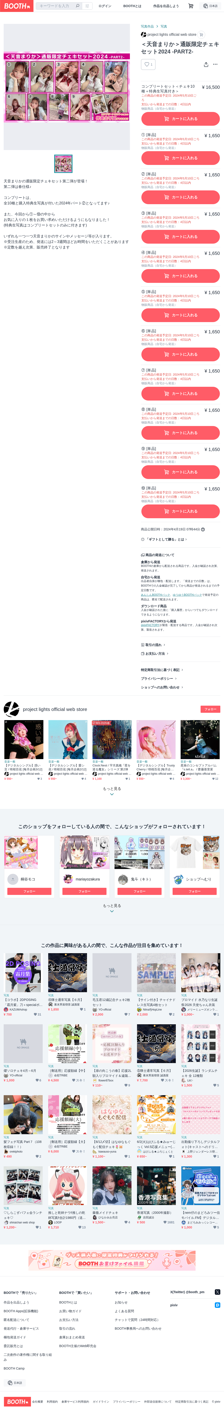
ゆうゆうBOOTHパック (187, 594)
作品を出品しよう (166, 6)
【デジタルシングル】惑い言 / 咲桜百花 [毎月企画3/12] (23, 767)
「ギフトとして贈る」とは (165, 539)
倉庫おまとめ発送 (72, 1337)
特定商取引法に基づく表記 (160, 670)
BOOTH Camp (14, 1368)
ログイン (104, 6)
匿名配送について (16, 1320)
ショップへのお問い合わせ (160, 687)
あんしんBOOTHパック (155, 594)
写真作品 (147, 26)
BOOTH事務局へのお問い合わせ (138, 1328)
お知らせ (121, 1302)
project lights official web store (55, 709)
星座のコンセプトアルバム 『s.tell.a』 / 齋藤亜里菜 (199, 767)
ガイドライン (101, 1401)
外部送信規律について (158, 1401)
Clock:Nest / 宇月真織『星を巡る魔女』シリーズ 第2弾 (111, 767)
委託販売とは (13, 1346)
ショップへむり (199, 879)
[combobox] (59, 6)
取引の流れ (154, 645)
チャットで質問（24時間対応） (137, 1320)
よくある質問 (124, 1311)
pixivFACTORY (150, 625)
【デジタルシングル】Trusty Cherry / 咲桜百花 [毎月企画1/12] (156, 767)
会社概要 (37, 1401)
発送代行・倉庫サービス (21, 1328)
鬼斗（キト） (142, 879)
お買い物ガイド (70, 1311)
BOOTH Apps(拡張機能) (21, 1311)
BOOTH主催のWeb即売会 (77, 1346)
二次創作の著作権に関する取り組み (28, 1357)
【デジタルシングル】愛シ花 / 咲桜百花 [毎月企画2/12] (67, 767)
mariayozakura (88, 879)
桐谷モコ (28, 879)
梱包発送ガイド (15, 1337)
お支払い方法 (155, 653)
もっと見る (112, 910)
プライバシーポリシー (157, 678)
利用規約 (52, 1401)
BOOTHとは (132, 6)
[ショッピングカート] (191, 6)
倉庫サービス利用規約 (75, 1401)
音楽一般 (9, 761)
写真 (164, 26)
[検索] (77, 6)
